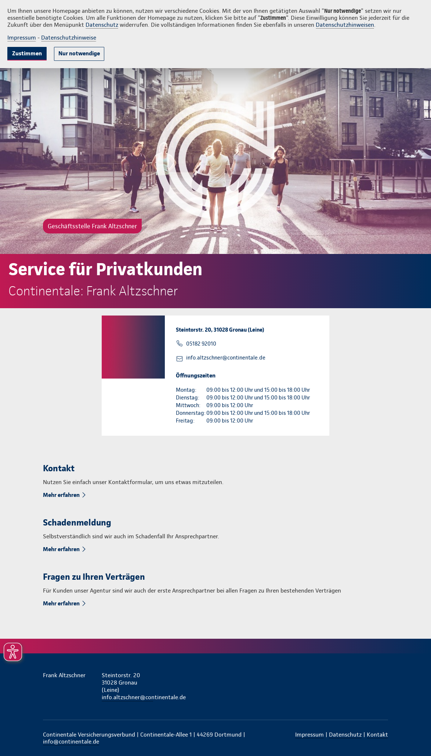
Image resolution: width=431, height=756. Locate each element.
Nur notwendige (79, 53)
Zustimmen (27, 53)
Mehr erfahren (62, 494)
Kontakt (377, 734)
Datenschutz (102, 24)
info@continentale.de (71, 741)
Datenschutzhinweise (68, 37)
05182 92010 (201, 343)
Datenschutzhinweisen (345, 24)
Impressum (21, 37)
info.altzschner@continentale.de (225, 357)
